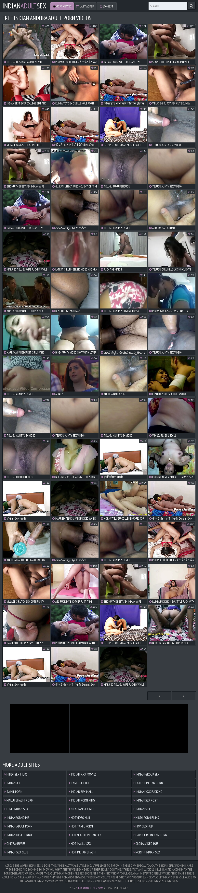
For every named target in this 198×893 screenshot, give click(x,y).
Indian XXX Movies (83, 774)
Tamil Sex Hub (79, 783)
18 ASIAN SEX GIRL (82, 809)
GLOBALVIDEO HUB (146, 843)
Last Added (85, 6)
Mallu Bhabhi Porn (19, 800)
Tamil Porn (13, 791)
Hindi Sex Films (16, 774)
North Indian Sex (147, 852)
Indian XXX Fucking (148, 791)
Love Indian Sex (16, 809)
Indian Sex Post (146, 800)
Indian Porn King (82, 800)
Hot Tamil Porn (81, 826)
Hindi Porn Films (146, 817)
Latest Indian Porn (148, 783)
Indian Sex (142, 809)
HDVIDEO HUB (143, 826)
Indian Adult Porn (18, 826)
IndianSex (24, 6)
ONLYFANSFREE (15, 843)
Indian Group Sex (146, 774)
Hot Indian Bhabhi (82, 852)
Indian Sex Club (16, 852)
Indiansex (12, 783)
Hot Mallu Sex (80, 843)
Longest (106, 6)
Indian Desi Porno (18, 835)
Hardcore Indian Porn (150, 835)
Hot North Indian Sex (85, 835)
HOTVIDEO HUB (79, 817)
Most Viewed (62, 6)
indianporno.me (17, 817)
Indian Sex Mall (81, 791)
